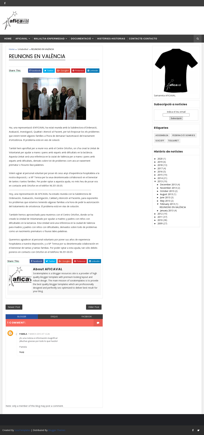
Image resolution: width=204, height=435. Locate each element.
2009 (160, 223)
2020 (160, 158)
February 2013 (167, 203)
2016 (160, 171)
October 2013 (167, 191)
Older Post (93, 307)
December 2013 (168, 184)
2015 (160, 174)
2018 (160, 165)
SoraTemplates (22, 430)
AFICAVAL (21, 38)
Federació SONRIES (183, 135)
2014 (160, 178)
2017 (160, 168)
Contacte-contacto (143, 38)
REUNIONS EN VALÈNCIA (173, 207)
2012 (160, 213)
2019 (160, 161)
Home (8, 38)
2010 (160, 220)
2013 (160, 181)
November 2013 (168, 187)
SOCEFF (160, 140)
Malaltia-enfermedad (49, 38)
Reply (21, 352)
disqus (54, 316)
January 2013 (167, 210)
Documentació (81, 38)
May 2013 (165, 200)
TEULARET (173, 140)
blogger (21, 316)
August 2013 (167, 194)
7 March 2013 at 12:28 (39, 334)
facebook (87, 316)
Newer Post (14, 307)
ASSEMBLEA (162, 135)
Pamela (23, 334)
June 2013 (165, 197)
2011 (160, 216)
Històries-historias (111, 38)
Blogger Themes (56, 430)
